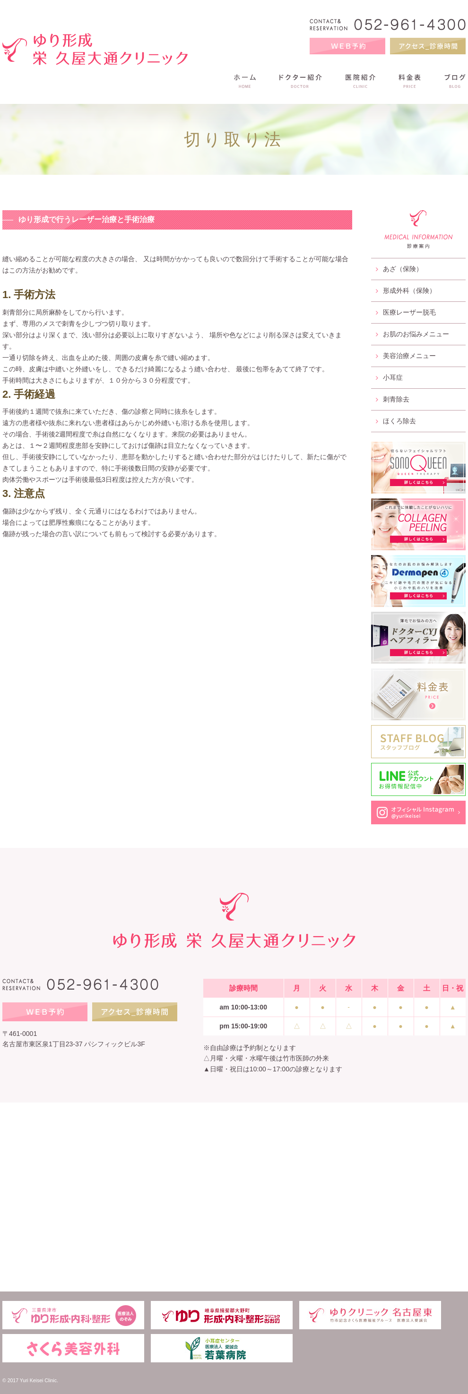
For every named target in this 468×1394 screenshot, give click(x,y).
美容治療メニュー (406, 355)
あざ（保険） (399, 269)
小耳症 (389, 377)
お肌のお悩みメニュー (412, 334)
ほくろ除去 (396, 421)
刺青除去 (392, 399)
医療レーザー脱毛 (406, 312)
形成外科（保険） (406, 290)
